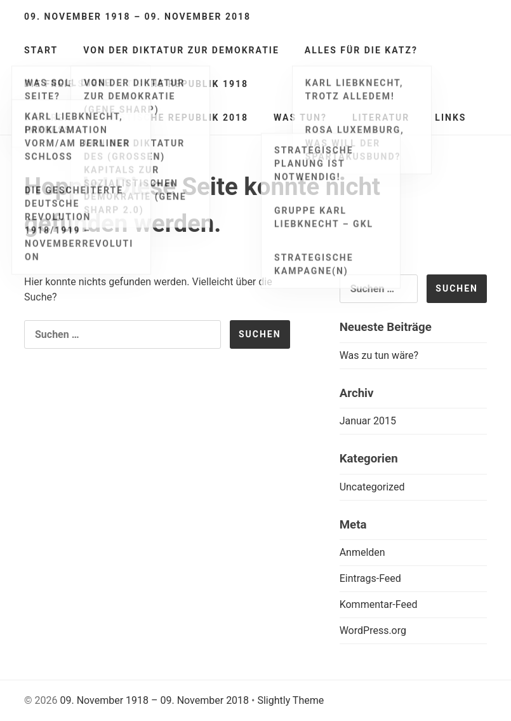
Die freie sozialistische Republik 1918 (136, 84)
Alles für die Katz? (361, 50)
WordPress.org (373, 630)
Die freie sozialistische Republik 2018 (136, 117)
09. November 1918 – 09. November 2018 (137, 16)
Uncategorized (372, 487)
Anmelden (362, 552)
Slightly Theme (290, 700)
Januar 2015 (368, 421)
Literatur (380, 117)
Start (41, 50)
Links (450, 117)
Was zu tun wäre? (379, 355)
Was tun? (300, 117)
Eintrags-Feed (370, 578)
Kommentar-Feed (379, 604)
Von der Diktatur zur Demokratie (181, 50)
